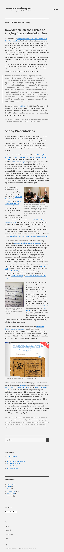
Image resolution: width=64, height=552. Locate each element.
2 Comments (8, 427)
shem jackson (8, 424)
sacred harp (45, 119)
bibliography (26, 417)
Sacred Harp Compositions (16, 461)
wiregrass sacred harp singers (20, 121)
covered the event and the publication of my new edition (28, 236)
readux (29, 422)
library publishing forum (23, 420)
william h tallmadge (42, 426)
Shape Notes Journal (13, 463)
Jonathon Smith (13, 271)
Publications (17, 119)
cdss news (27, 119)
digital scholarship (21, 419)
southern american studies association (19, 426)
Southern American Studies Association (27, 243)
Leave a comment (35, 121)
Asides (9, 486)
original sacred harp (21, 422)
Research (10, 496)
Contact (7, 538)
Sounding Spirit (12, 466)
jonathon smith (13, 420)
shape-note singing (43, 422)
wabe (34, 426)
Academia (10, 484)
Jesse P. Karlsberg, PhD (19, 8)
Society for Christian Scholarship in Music (13, 199)
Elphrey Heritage (19, 162)
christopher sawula (41, 417)
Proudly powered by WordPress (27, 549)
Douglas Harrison (17, 275)
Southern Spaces (12, 468)
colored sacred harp (36, 119)
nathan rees (33, 420)
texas (31, 426)
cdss (23, 119)
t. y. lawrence (8, 121)
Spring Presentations (20, 131)
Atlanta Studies (12, 456)
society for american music (20, 424)
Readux (22, 385)
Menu (56, 9)
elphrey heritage (40, 419)
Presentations (17, 417)
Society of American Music (39, 306)
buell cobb (33, 417)
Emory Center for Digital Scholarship (17, 387)
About (7, 522)
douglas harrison (31, 419)
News (8, 489)
